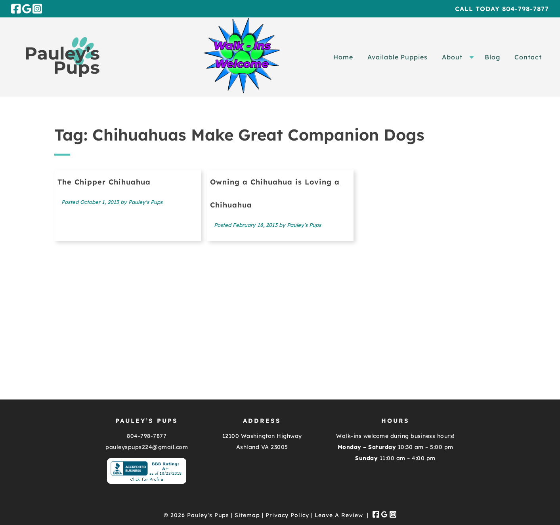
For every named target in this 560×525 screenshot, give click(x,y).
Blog (492, 57)
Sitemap (247, 515)
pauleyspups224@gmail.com (146, 447)
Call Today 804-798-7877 (502, 9)
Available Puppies (397, 57)
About (452, 57)
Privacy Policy (287, 515)
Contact (528, 57)
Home (343, 57)
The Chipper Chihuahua (104, 181)
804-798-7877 (146, 435)
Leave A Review (339, 515)
